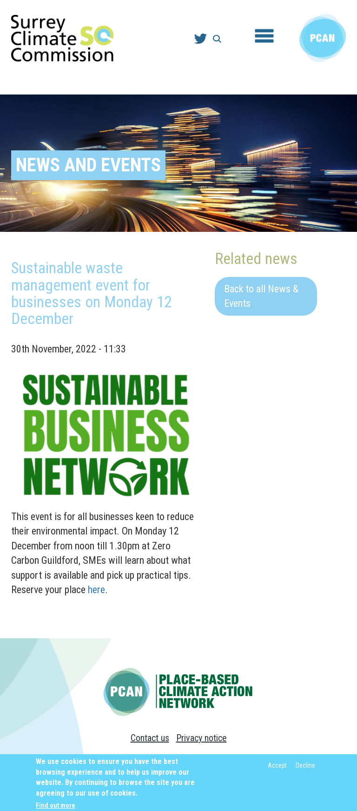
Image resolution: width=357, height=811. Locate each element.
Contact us (150, 737)
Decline (305, 768)
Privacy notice (201, 737)
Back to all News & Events (261, 296)
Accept (277, 768)
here (96, 589)
